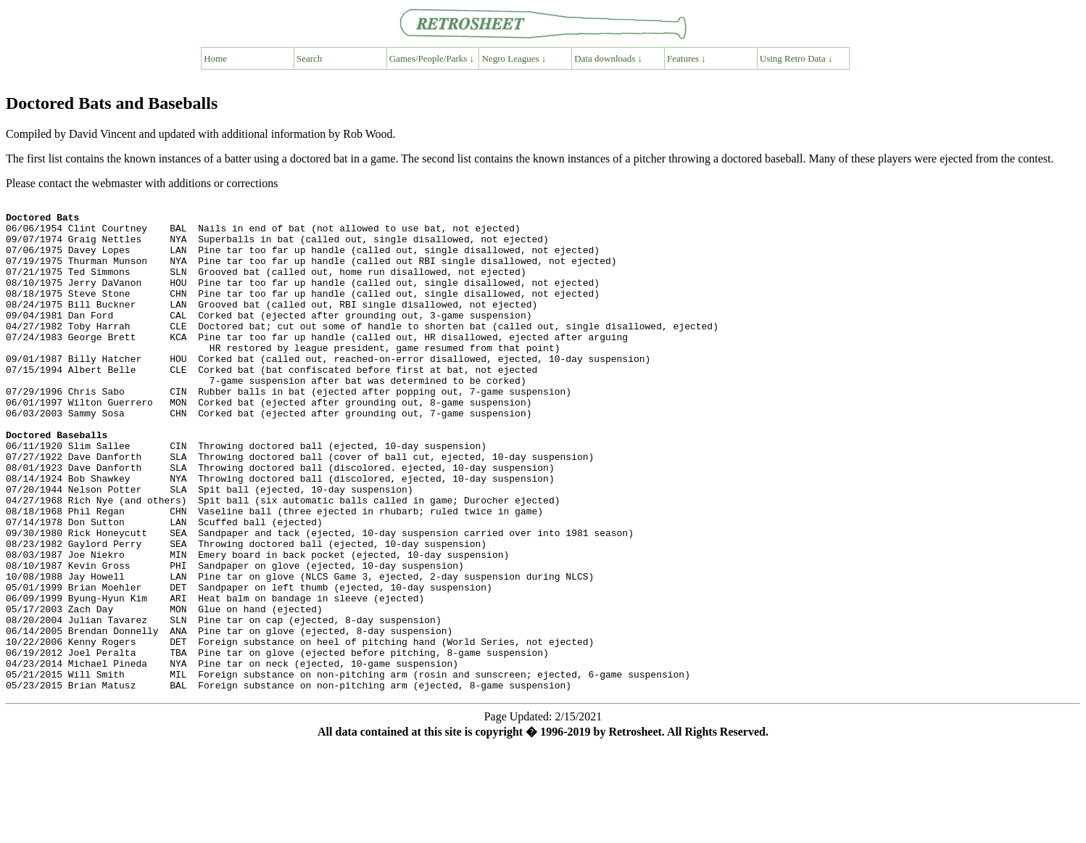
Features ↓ (686, 58)
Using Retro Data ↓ (796, 58)
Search (309, 58)
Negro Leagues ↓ (514, 58)
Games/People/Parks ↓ (431, 58)
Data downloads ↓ (608, 58)
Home (215, 58)
